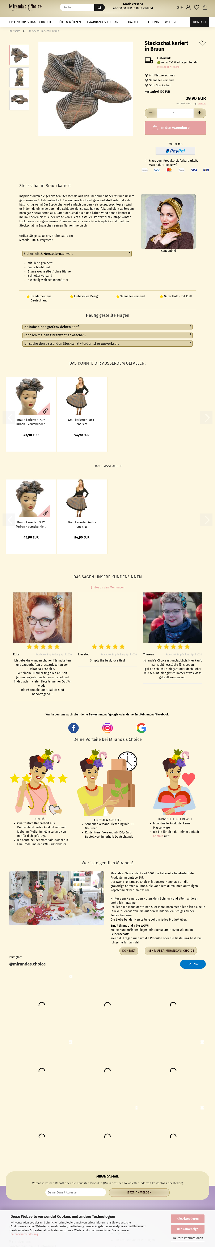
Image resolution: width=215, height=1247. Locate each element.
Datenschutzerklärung (24, 1234)
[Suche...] (99, 7)
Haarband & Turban (102, 22)
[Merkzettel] (197, 7)
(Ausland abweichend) (168, 66)
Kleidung (152, 22)
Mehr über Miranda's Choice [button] (170, 950)
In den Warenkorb (171, 127)
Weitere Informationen (188, 1238)
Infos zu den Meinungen (108, 587)
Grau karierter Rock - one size (82, 421)
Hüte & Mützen (69, 22)
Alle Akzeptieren (188, 1219)
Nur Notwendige (187, 1229)
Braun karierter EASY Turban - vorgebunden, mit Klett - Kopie (31, 421)
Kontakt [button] (129, 950)
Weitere (171, 22)
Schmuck (131, 22)
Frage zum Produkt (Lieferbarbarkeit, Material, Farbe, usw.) (173, 163)
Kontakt (199, 22)
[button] (180, 7)
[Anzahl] (175, 113)
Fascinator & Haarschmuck (30, 22)
